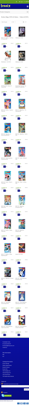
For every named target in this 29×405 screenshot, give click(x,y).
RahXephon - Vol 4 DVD (6, 61)
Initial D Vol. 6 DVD (19, 254)
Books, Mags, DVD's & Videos (9, 17)
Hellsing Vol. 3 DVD (19, 61)
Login (21, 2)
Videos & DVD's (24, 17)
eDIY (12, 400)
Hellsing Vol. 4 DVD (19, 37)
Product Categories (5, 12)
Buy (4, 46)
